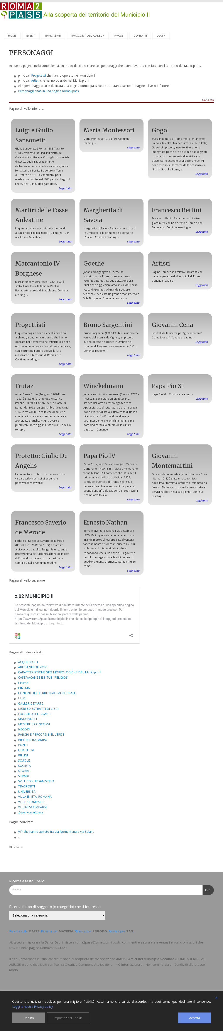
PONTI (23, 745)
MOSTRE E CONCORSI (34, 724)
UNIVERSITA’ (27, 791)
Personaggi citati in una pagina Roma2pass (48, 91)
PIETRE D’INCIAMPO (32, 740)
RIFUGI (23, 755)
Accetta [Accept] (194, 1018)
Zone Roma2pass (30, 812)
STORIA (23, 771)
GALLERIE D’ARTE (30, 703)
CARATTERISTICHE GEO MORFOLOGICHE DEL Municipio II (59, 672)
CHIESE (23, 683)
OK (206, 889)
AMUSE (118, 35)
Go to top (208, 100)
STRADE (24, 776)
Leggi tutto (65, 188)
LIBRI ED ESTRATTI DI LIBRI (38, 708)
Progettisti (38, 75)
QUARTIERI (26, 750)
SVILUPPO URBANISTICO (36, 781)
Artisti (35, 80)
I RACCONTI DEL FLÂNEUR (87, 35)
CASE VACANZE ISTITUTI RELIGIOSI (43, 677)
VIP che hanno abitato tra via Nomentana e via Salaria (56, 831)
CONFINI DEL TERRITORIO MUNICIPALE (47, 693)
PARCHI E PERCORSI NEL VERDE (41, 734)
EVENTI (30, 35)
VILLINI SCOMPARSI (32, 807)
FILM (21, 698)
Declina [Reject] (28, 1018)
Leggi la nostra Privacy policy (32, 1006)
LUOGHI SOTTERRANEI (34, 714)
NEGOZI (24, 729)
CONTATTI (140, 35)
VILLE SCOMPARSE (31, 802)
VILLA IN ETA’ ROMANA (35, 796)
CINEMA (24, 688)
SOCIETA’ (24, 766)
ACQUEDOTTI (28, 662)
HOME (12, 35)
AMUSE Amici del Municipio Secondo (145, 959)
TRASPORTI (26, 786)
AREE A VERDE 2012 (32, 667)
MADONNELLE (28, 719)
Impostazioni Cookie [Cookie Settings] (68, 1018)
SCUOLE (24, 760)
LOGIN (161, 35)
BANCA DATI (53, 35)
